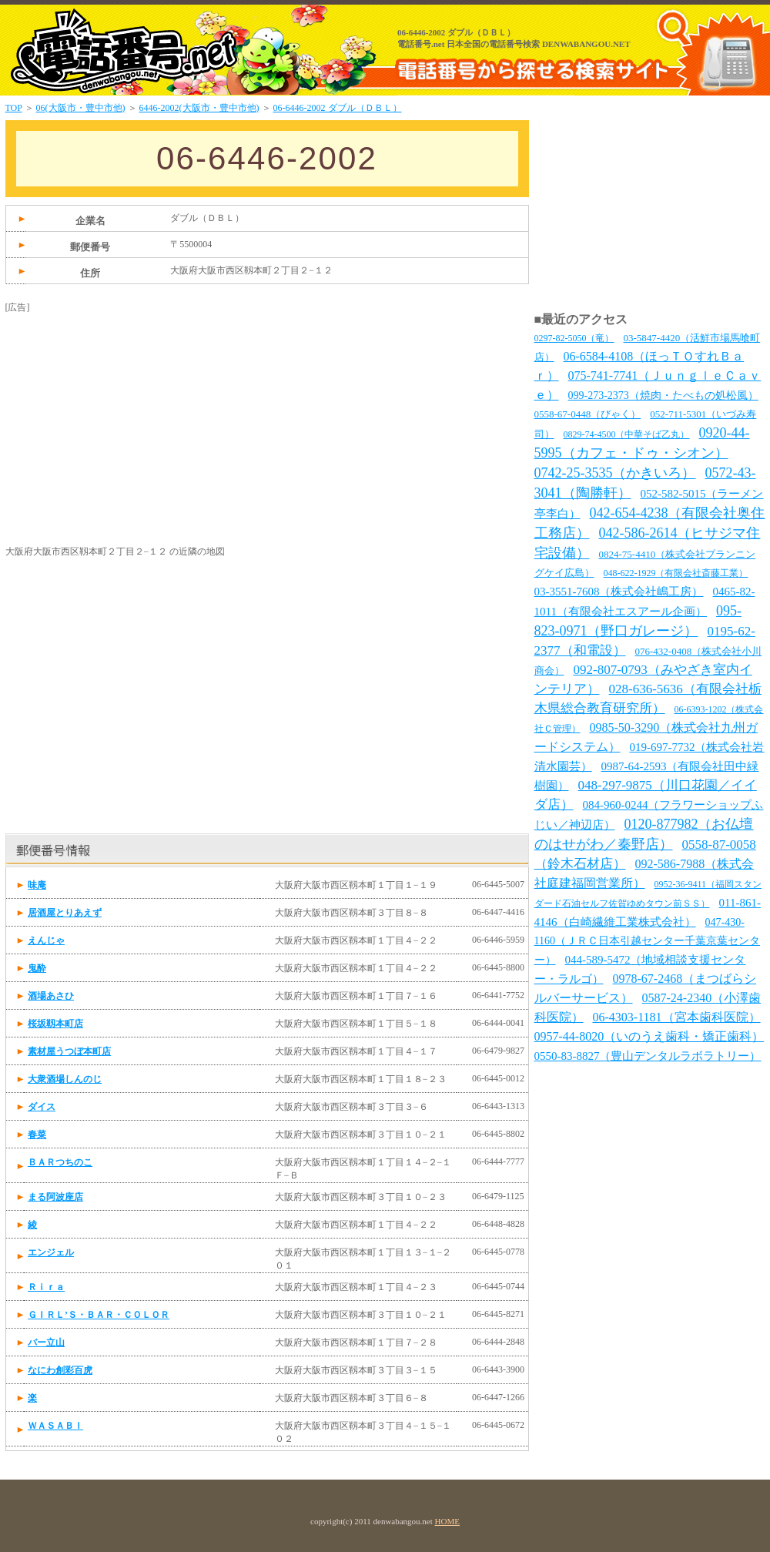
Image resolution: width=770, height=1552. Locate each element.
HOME (447, 1521)
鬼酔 (37, 968)
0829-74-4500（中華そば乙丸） (627, 434)
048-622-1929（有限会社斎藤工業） (676, 573)
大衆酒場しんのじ (65, 1079)
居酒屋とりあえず (65, 912)
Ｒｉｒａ (46, 1287)
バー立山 (46, 1342)
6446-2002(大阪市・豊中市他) (199, 107)
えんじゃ (46, 940)
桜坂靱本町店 (55, 1023)
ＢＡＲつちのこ (60, 1162)
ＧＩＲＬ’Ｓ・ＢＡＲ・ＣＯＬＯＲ (98, 1314)
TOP (13, 107)
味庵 (37, 885)
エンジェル (51, 1252)
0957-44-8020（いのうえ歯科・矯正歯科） (649, 1036)
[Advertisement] (120, 410)
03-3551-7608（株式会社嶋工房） (619, 591)
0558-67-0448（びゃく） (587, 414)
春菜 (37, 1134)
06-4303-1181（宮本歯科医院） (677, 1017)
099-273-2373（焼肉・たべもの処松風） (663, 395)
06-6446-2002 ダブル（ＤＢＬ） (337, 107)
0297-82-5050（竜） (574, 338)
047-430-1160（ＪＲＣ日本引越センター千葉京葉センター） (647, 941)
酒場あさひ (51, 996)
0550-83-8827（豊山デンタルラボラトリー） (648, 1056)
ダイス (41, 1106)
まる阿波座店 (55, 1197)
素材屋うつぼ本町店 (69, 1051)
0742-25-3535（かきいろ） (615, 473)
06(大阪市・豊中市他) (81, 107)
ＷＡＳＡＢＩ (55, 1425)
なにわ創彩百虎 (60, 1370)
